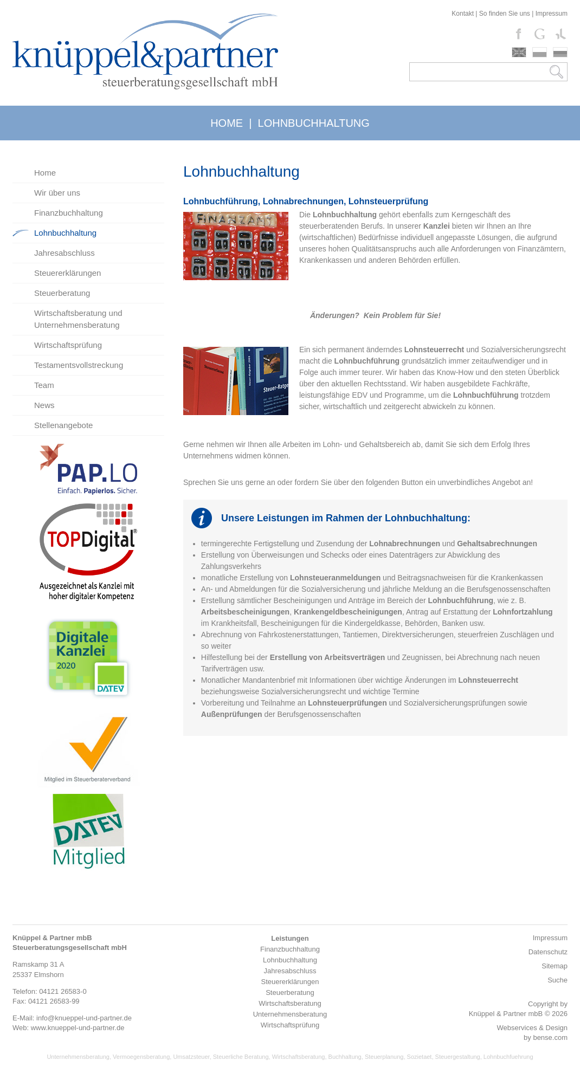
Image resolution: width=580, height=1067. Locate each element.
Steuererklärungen (67, 272)
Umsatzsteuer (191, 1056)
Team (44, 385)
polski (539, 52)
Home (45, 172)
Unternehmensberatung (78, 1056)
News (44, 405)
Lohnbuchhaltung (65, 232)
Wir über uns (57, 192)
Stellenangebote (63, 425)
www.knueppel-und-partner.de (78, 1028)
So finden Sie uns (504, 13)
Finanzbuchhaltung (68, 212)
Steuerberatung (62, 293)
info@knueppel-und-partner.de (84, 1018)
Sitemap (555, 966)
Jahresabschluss (64, 252)
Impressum (552, 13)
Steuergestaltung (457, 1056)
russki (560, 52)
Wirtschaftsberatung (298, 1056)
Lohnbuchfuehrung (508, 1056)
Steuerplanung (384, 1056)
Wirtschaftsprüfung (68, 345)
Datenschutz (548, 952)
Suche (557, 980)
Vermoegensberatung (141, 1056)
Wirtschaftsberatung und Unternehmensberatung (78, 318)
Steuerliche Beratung (241, 1056)
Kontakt (463, 13)
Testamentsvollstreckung (78, 365)
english (519, 52)
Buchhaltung (345, 1056)
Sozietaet (419, 1056)
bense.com (550, 1037)
